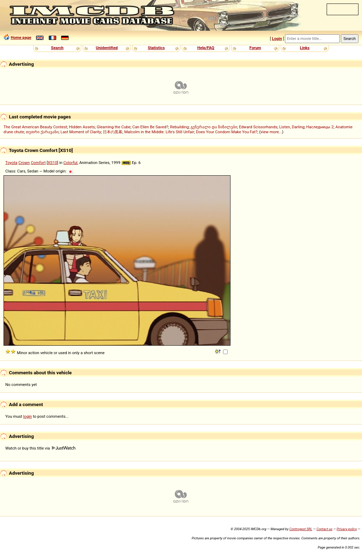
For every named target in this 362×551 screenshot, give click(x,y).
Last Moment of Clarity (80, 131)
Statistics (156, 47)
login (27, 416)
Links (304, 47)
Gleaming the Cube (114, 126)
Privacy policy (347, 529)
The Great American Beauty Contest (35, 126)
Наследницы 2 (319, 126)
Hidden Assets (82, 126)
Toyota (11, 162)
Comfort (38, 162)
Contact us (324, 529)
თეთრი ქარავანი (42, 131)
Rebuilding (179, 126)
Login (277, 38)
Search (57, 47)
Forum (255, 47)
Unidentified (107, 47)
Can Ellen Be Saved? (150, 126)
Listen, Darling (291, 126)
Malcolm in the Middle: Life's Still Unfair (159, 131)
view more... (271, 131)
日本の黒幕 (112, 131)
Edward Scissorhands (258, 126)
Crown (24, 162)
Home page (21, 37)
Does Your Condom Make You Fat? (226, 131)
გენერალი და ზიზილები (214, 126)
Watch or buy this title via (40, 448)
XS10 (52, 162)
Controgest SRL (300, 529)
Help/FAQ (205, 47)
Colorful (70, 162)
